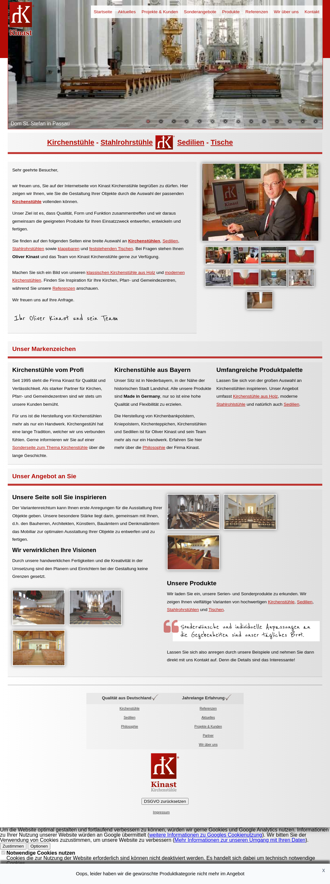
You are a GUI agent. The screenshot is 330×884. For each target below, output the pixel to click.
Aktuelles (127, 11)
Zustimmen (13, 846)
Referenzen (257, 11)
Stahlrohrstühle (127, 142)
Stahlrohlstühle (231, 404)
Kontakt (312, 11)
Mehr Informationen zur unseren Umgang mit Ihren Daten (239, 840)
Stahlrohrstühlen (28, 248)
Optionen (39, 846)
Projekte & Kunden (159, 11)
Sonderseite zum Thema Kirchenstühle (50, 447)
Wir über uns (286, 11)
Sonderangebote (200, 11)
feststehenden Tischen (111, 248)
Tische (222, 142)
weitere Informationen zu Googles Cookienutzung (205, 835)
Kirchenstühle (70, 142)
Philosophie (153, 447)
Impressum (161, 812)
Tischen (216, 609)
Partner (208, 735)
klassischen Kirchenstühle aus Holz (120, 272)
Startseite (103, 11)
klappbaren (68, 248)
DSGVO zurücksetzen (165, 801)
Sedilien (190, 142)
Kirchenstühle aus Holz (255, 396)
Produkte (230, 11)
